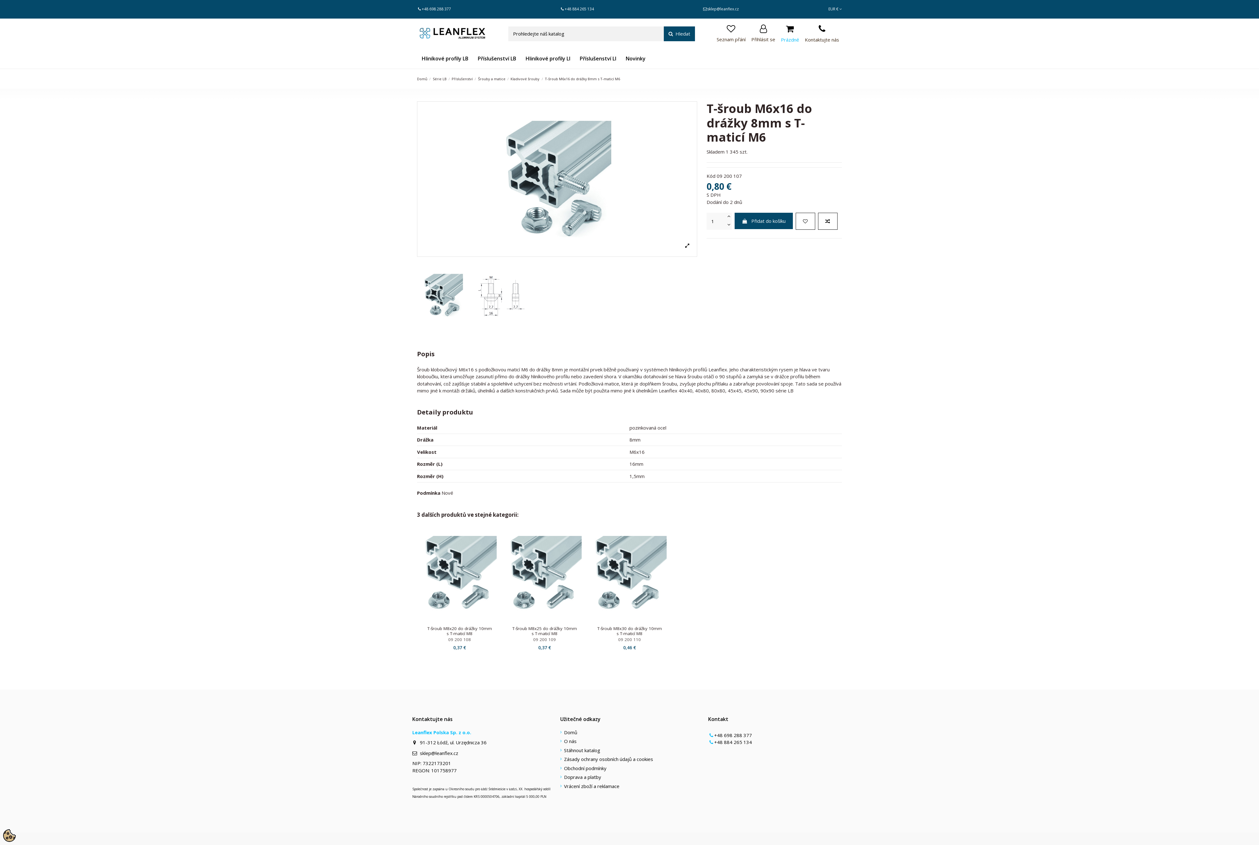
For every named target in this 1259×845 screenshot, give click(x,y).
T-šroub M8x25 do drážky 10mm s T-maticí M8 (544, 631)
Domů (570, 732)
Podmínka (428, 493)
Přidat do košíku (764, 221)
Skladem (716, 152)
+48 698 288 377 (436, 9)
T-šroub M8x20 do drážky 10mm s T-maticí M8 (459, 631)
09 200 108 (459, 639)
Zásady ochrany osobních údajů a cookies (608, 759)
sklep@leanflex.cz (723, 9)
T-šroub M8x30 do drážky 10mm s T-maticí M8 (629, 631)
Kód (711, 176)
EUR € (835, 9)
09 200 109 (544, 639)
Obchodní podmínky (585, 768)
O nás (570, 741)
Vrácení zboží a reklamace (591, 786)
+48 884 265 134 (579, 9)
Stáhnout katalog (582, 750)
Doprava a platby (582, 777)
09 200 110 (629, 639)
